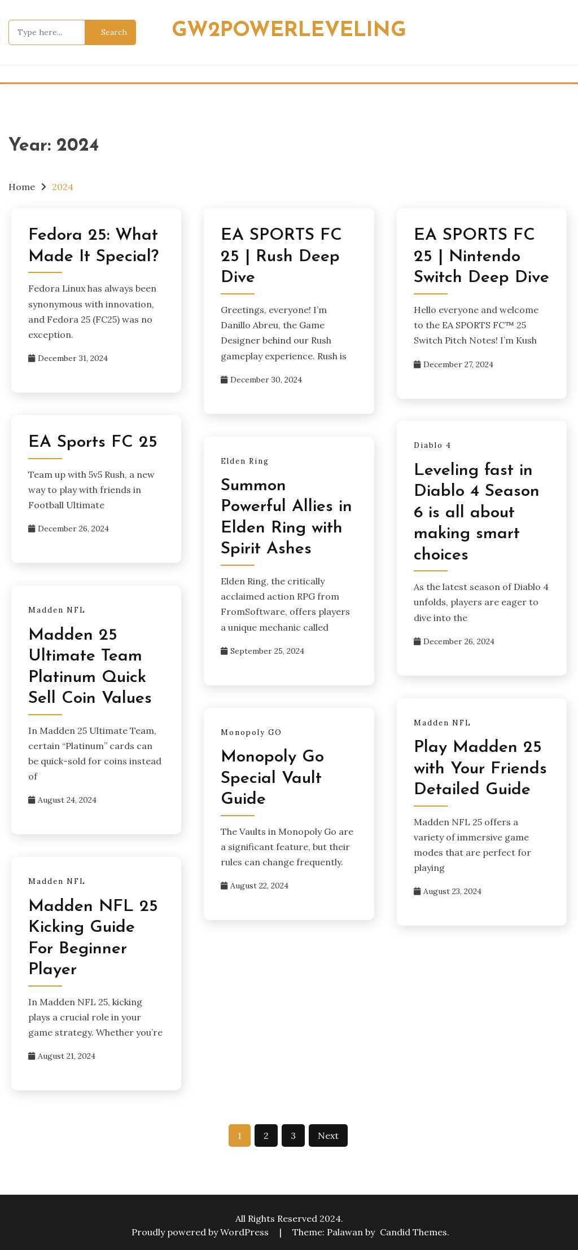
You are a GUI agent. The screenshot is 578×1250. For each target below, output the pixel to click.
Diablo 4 (433, 445)
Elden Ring (245, 461)
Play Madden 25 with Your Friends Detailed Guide (480, 769)
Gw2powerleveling (289, 30)
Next (328, 1135)
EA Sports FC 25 (92, 442)
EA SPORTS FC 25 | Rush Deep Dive (281, 257)
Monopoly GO (251, 732)
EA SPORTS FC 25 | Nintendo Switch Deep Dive (481, 257)
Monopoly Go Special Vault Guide (272, 778)
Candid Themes (413, 1232)
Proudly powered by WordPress (201, 1232)
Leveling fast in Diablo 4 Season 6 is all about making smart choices (477, 513)
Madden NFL (57, 610)
